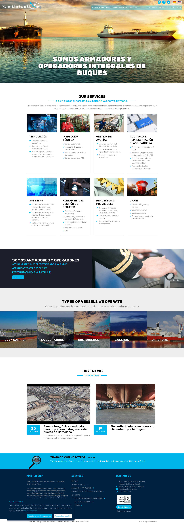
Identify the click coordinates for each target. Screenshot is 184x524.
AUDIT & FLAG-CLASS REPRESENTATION (86, 491)
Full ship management (116, 8)
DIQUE (134, 200)
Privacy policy (48, 522)
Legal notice (33, 522)
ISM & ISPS (36, 200)
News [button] (154, 8)
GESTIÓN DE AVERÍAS (104, 138)
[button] (14, 41)
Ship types (134, 8)
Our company (98, 8)
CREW (73, 481)
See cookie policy (30, 510)
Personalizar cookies (63, 516)
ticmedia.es (153, 522)
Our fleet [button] (18, 277)
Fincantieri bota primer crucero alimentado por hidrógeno (132, 428)
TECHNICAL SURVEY (79, 485)
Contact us (176, 8)
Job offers (164, 8)
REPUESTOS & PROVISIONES (105, 202)
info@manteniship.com (128, 489)
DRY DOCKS (75, 505)
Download (124, 507)
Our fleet (145, 8)
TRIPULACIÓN (38, 136)
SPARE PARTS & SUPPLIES (81, 502)
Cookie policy (63, 522)
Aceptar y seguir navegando (39, 516)
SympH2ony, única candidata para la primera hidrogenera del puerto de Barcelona (66, 429)
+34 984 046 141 (125, 492)
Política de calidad (124, 511)
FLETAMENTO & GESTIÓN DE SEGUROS (73, 204)
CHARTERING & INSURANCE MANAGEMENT (87, 498)
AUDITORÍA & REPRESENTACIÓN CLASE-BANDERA (141, 140)
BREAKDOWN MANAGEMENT (81, 488)
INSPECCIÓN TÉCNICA (71, 138)
